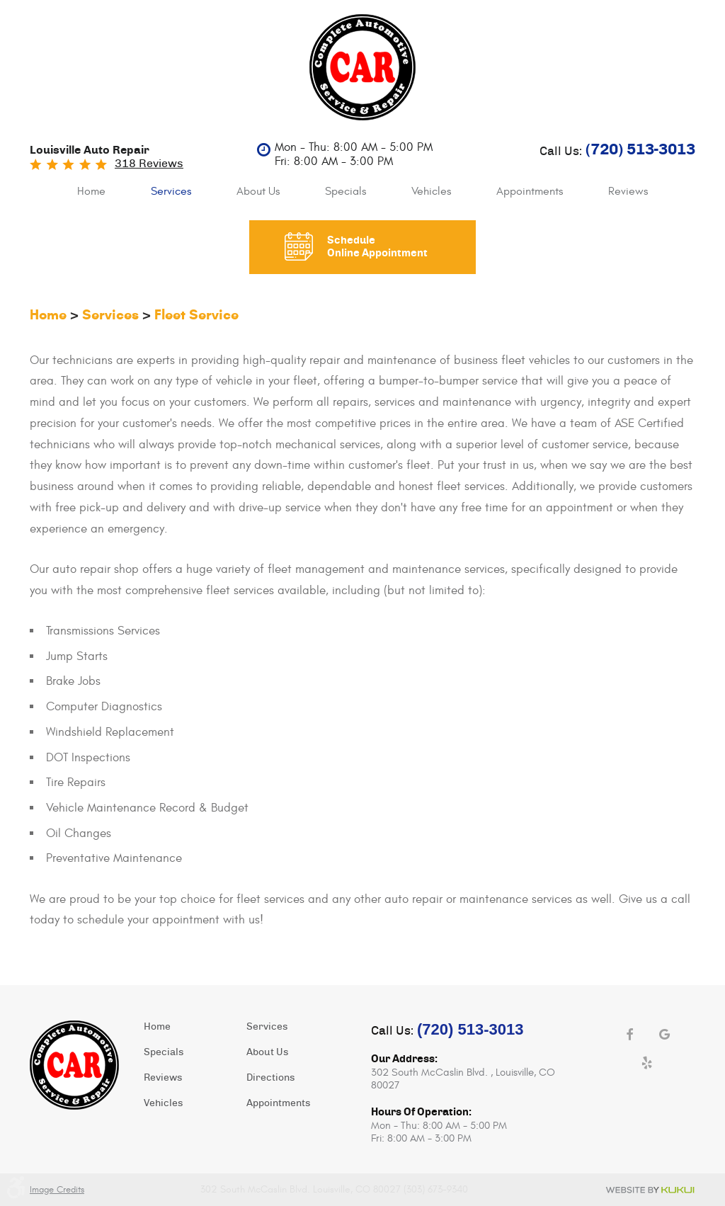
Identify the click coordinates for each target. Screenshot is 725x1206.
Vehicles (431, 191)
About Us (258, 191)
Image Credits (57, 1190)
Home (91, 191)
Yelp (647, 1063)
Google (664, 1034)
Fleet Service (196, 315)
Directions (270, 1078)
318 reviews (149, 163)
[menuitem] (91, 191)
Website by (650, 1190)
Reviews (628, 191)
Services (171, 191)
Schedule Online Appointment (377, 246)
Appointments (529, 191)
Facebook (629, 1034)
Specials (345, 191)
